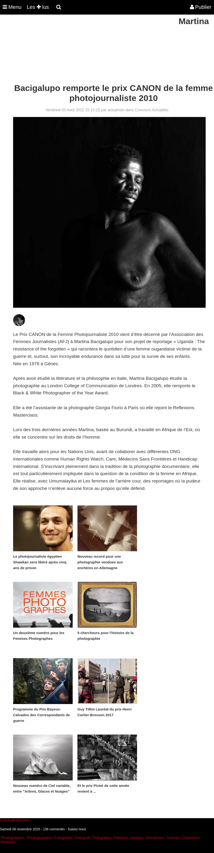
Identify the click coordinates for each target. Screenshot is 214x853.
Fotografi (82, 838)
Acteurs (173, 838)
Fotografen (102, 838)
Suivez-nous (77, 829)
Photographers (39, 838)
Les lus (38, 7)
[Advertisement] (86, 49)
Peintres (121, 838)
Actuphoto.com (16, 820)
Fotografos (64, 838)
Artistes (136, 838)
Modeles (8, 842)
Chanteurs (191, 838)
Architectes (154, 838)
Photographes (13, 838)
